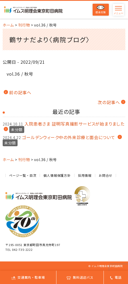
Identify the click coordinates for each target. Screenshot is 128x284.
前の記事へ (20, 92)
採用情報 (85, 175)
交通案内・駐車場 (28, 277)
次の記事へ (109, 102)
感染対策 (101, 9)
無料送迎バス (80, 277)
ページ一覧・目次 (22, 175)
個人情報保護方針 (57, 175)
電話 (116, 277)
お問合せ (105, 175)
